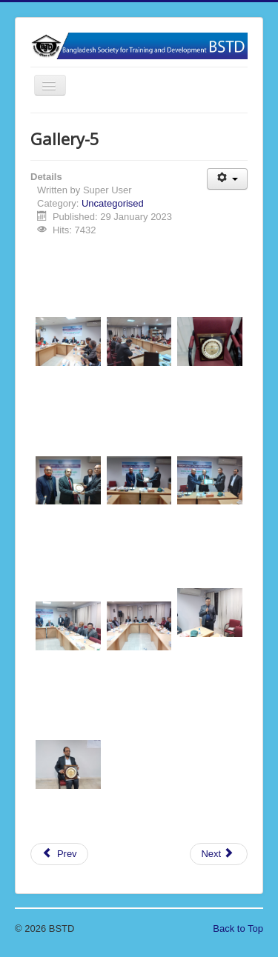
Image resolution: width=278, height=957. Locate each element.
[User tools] (227, 179)
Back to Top (238, 928)
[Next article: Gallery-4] (219, 854)
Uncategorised (113, 203)
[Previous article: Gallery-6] (59, 854)
